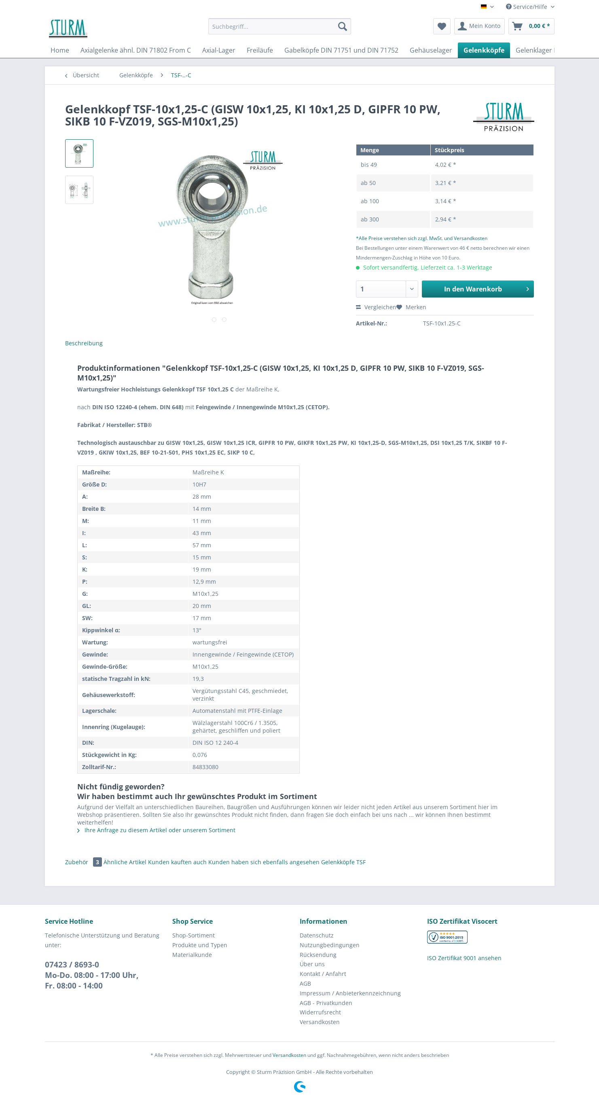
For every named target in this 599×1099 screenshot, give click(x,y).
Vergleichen (376, 307)
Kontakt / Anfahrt (323, 974)
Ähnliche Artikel (125, 862)
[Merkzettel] (442, 26)
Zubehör (84, 862)
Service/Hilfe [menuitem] (527, 7)
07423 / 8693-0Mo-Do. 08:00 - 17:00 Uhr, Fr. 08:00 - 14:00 (91, 975)
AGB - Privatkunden (326, 1003)
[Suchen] (342, 26)
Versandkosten (320, 1022)
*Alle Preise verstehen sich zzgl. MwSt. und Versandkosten (421, 238)
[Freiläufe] (260, 50)
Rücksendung (318, 955)
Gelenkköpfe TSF (343, 862)
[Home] (60, 50)
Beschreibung (84, 343)
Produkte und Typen (199, 945)
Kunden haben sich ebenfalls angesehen (264, 862)
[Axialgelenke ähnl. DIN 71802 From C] (136, 50)
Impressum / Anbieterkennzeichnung (350, 993)
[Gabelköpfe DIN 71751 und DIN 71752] (341, 50)
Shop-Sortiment (193, 935)
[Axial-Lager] (219, 50)
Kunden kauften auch (177, 862)
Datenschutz (317, 935)
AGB (305, 983)
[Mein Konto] (479, 26)
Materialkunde (192, 955)
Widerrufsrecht (320, 1012)
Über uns (312, 964)
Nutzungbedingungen (330, 945)
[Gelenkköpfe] (484, 50)
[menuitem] (279, 30)
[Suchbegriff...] (279, 26)
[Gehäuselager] (431, 50)
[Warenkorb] (531, 26)
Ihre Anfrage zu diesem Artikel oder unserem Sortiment (156, 830)
